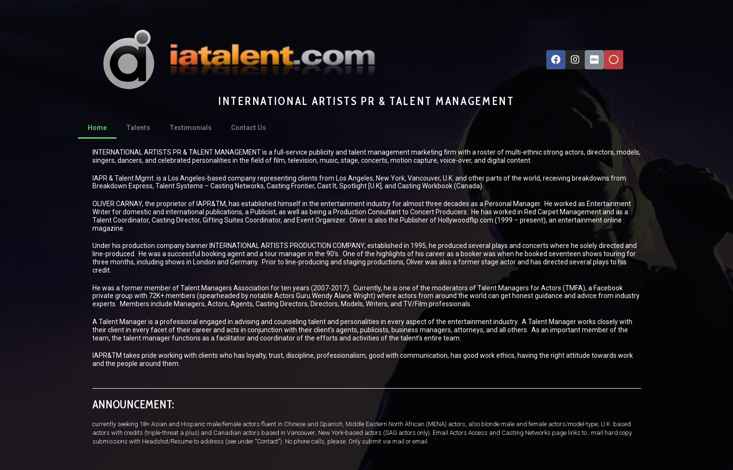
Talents (138, 127)
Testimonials (190, 127)
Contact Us (248, 127)
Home (97, 127)
